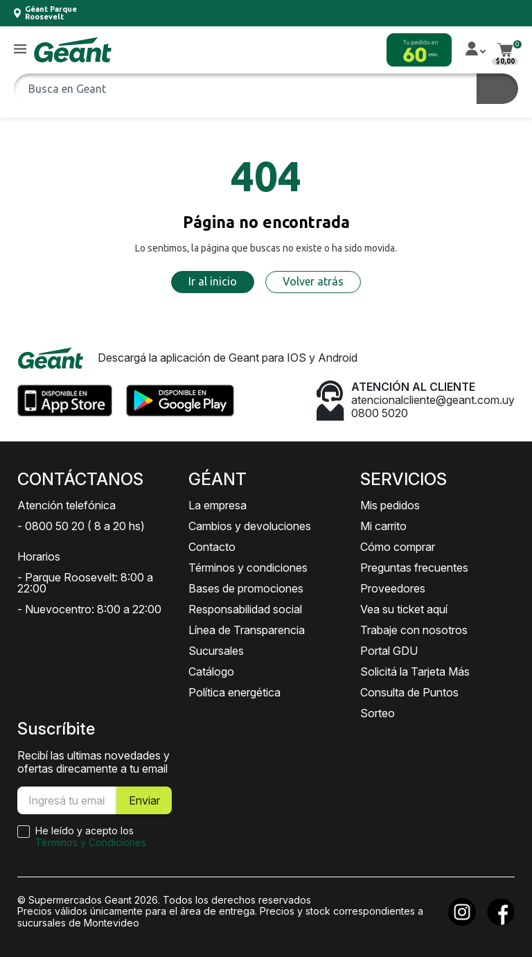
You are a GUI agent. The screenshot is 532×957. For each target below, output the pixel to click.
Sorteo (377, 713)
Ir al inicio (212, 281)
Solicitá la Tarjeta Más (415, 671)
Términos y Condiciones (90, 842)
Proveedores (392, 588)
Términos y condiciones (248, 567)
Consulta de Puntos (409, 692)
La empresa (217, 505)
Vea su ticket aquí (403, 609)
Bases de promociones (245, 588)
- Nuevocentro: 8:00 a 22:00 (89, 609)
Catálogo (211, 671)
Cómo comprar (397, 546)
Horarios (38, 556)
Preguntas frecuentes (414, 567)
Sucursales (216, 650)
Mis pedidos (390, 505)
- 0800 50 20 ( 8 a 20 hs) (81, 526)
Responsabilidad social (245, 609)
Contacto (212, 546)
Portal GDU (389, 650)
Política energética (234, 692)
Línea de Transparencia (246, 629)
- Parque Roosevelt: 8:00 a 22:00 (85, 583)
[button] (20, 49)
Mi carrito (383, 526)
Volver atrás (313, 281)
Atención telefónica (66, 505)
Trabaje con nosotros (414, 629)
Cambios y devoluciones (249, 526)
